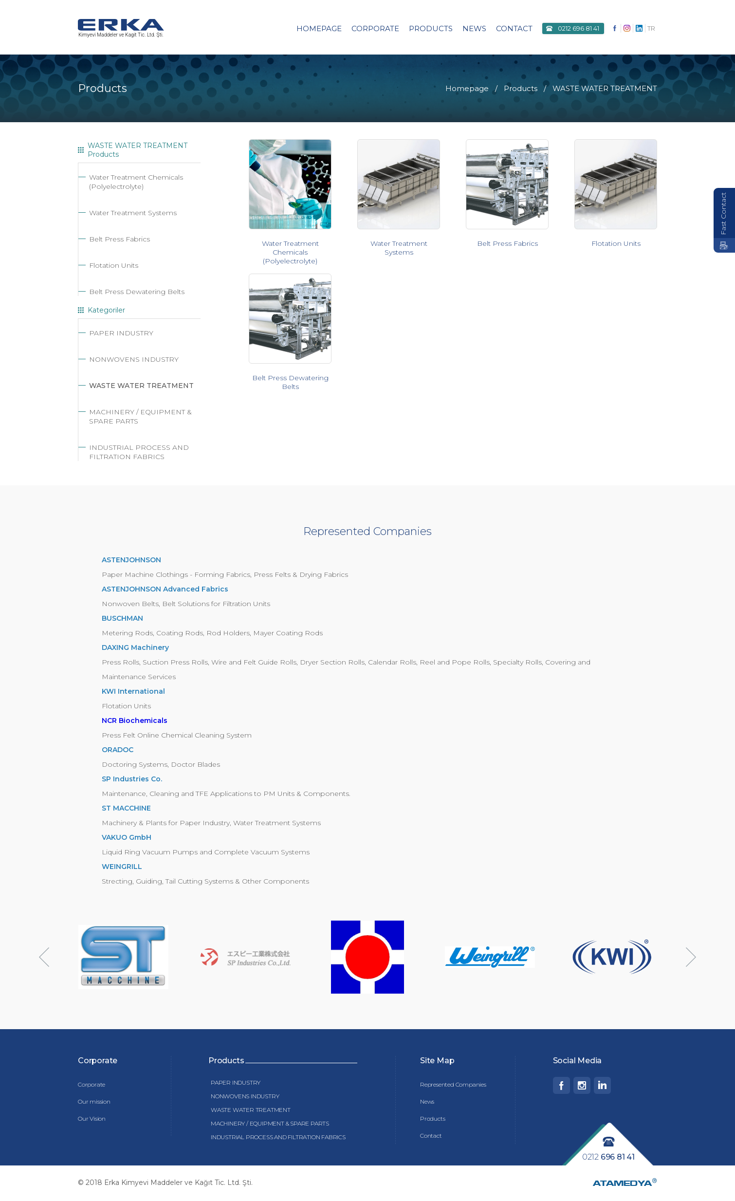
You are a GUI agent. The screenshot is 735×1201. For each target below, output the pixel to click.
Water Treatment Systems (133, 214)
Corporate (91, 1086)
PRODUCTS (431, 28)
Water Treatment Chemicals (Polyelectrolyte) (136, 183)
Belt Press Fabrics (119, 240)
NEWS (474, 28)
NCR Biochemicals (134, 722)
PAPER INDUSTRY (121, 334)
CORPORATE (375, 28)
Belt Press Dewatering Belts (136, 293)
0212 (608, 1158)
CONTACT (514, 28)
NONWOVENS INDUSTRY (134, 360)
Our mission (94, 1103)
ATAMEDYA (625, 1185)
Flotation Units (113, 266)
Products (432, 1120)
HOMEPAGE (319, 28)
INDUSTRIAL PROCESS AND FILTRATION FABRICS (139, 453)
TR (651, 28)
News (427, 1103)
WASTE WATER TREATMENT (141, 387)
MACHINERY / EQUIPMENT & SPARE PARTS (270, 1125)
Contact (431, 1137)
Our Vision (92, 1120)
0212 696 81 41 (578, 28)
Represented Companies (453, 1086)
